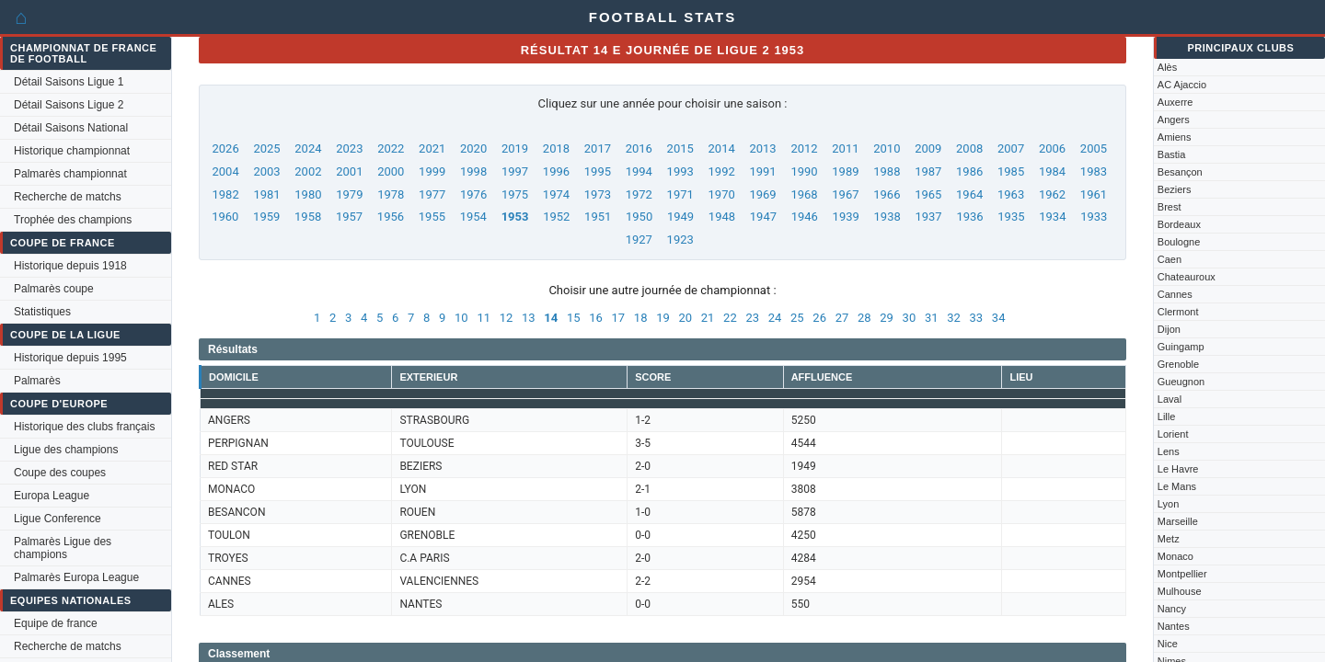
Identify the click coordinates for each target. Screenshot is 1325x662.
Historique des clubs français (84, 426)
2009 (928, 148)
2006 (1052, 148)
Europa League (51, 495)
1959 (266, 216)
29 (886, 318)
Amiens (1175, 137)
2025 (266, 148)
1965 (928, 194)
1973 (597, 194)
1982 (225, 194)
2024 (307, 148)
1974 (556, 194)
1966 (886, 194)
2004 (225, 171)
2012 (803, 148)
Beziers (1175, 189)
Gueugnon (1181, 381)
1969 (762, 194)
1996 (556, 171)
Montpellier (1182, 573)
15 (574, 318)
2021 (432, 148)
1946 (804, 216)
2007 (1010, 148)
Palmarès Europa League (76, 577)
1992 (722, 171)
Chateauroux (1187, 276)
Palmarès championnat (70, 173)
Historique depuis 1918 (70, 265)
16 (596, 318)
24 (775, 318)
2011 (845, 148)
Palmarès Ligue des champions (62, 548)
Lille (1167, 416)
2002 (307, 171)
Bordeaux (1179, 224)
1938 (887, 216)
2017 (597, 148)
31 (932, 318)
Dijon (1169, 329)
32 (954, 318)
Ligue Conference (57, 518)
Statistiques (42, 311)
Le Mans (1177, 486)
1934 (1052, 216)
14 (551, 318)
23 (752, 318)
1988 (886, 171)
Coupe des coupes (60, 472)
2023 (349, 148)
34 (999, 318)
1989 (845, 171)
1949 (680, 216)
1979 (349, 194)
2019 (514, 148)
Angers (1174, 119)
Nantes (1174, 626)
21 (708, 318)
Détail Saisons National (71, 127)
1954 (473, 216)
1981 (266, 194)
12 (506, 318)
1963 (1010, 194)
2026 (225, 148)
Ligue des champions (66, 449)
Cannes (1175, 294)
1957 (349, 216)
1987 (928, 171)
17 (619, 318)
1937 (928, 216)
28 (864, 318)
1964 (969, 194)
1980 (307, 194)
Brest (1169, 206)
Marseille (1178, 521)
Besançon (1180, 171)
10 (461, 318)
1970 (722, 194)
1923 (680, 239)
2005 (1093, 148)
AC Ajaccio (1182, 84)
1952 (556, 216)
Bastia (1172, 154)
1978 (390, 194)
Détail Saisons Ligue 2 (68, 104)
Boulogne (1179, 241)
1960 (225, 216)
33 (977, 318)
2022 (390, 148)
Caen (1169, 259)
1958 (307, 216)
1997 (514, 171)
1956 (390, 216)
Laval (1169, 399)
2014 (722, 148)
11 (483, 318)
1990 (803, 171)
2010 (886, 148)
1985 (1010, 171)
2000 (390, 171)
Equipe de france (56, 623)
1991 (762, 171)
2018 (556, 148)
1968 (803, 194)
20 (685, 318)
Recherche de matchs (67, 196)
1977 (432, 194)
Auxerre (1175, 102)
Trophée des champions (73, 219)
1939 (846, 216)
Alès (1167, 67)
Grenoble (1178, 364)
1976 (473, 194)
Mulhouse (1180, 591)
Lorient (1173, 433)
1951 (597, 216)
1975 (514, 194)
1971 (680, 194)
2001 (349, 171)
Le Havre (1178, 468)
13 (529, 318)
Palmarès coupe (54, 288)
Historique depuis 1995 (70, 357)
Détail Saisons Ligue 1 (68, 81)
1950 (639, 216)
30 (909, 318)
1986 (969, 171)
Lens (1169, 451)
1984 (1052, 171)
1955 (432, 216)
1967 (845, 194)
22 (730, 318)
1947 (763, 216)
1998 (473, 171)
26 (819, 318)
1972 (639, 194)
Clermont (1178, 311)
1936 (969, 216)
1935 (1010, 216)
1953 (515, 216)
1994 (639, 171)
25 (797, 318)
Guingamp (1181, 346)
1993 (680, 171)
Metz (1169, 538)
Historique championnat (72, 150)
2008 (969, 148)
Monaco (1175, 556)
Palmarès (37, 380)
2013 (762, 148)
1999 (432, 171)
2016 (639, 148)
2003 (266, 171)
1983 (1093, 171)
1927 (639, 239)
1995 (597, 171)
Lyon (1168, 503)
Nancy (1172, 608)
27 (842, 318)
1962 (1052, 194)
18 (641, 318)
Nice (1168, 643)
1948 (722, 216)
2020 (473, 148)
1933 (1093, 216)
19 (663, 318)
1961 (1093, 194)
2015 (680, 148)
